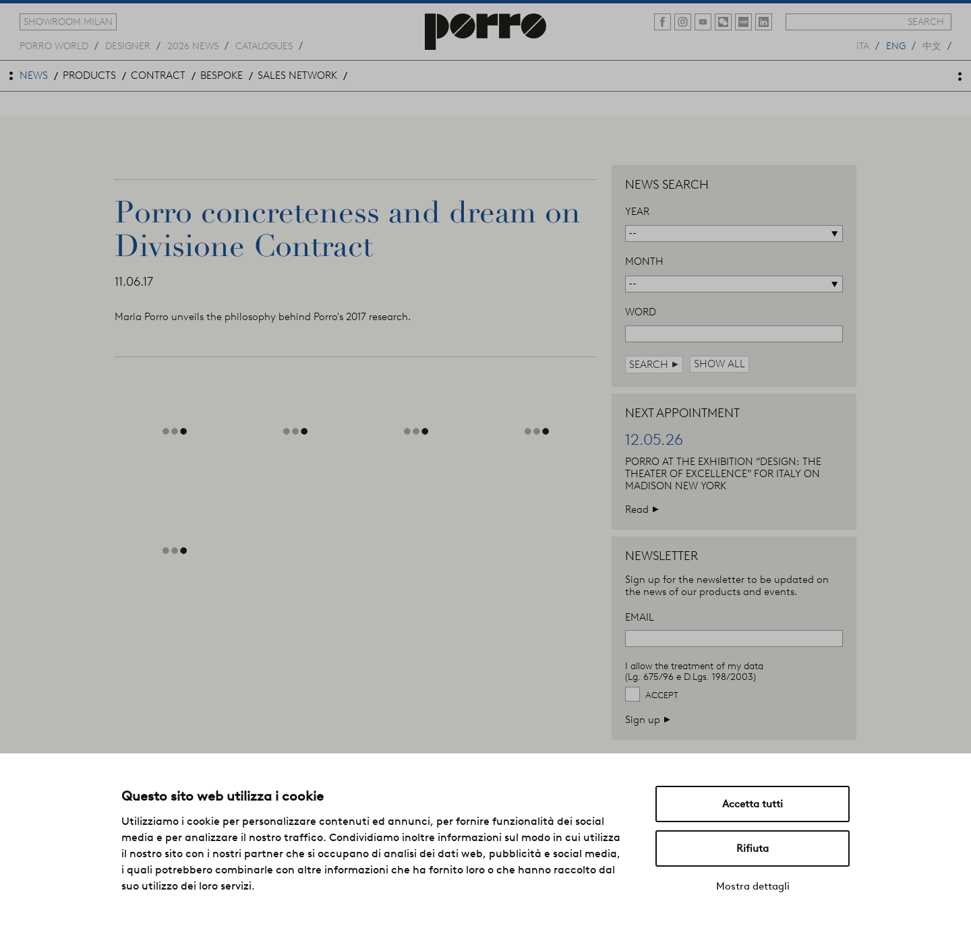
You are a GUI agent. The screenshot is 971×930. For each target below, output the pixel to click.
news (34, 75)
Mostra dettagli (753, 886)
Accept (661, 695)
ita (862, 45)
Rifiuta (752, 848)
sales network (297, 75)
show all (719, 364)
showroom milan (68, 21)
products (89, 75)
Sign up (648, 719)
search (926, 21)
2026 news (192, 45)
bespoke (221, 75)
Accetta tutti (752, 804)
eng (896, 45)
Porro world (54, 45)
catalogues (264, 45)
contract (158, 75)
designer (127, 45)
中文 (931, 45)
